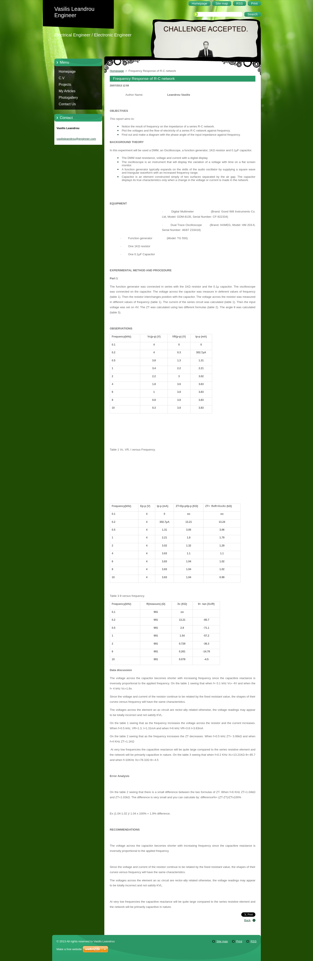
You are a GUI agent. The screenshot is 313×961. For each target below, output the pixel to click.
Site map (222, 941)
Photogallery (68, 97)
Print (239, 941)
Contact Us (67, 104)
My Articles (67, 91)
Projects (65, 84)
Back (247, 920)
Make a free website (69, 949)
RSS (253, 941)
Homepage (67, 71)
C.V (62, 78)
